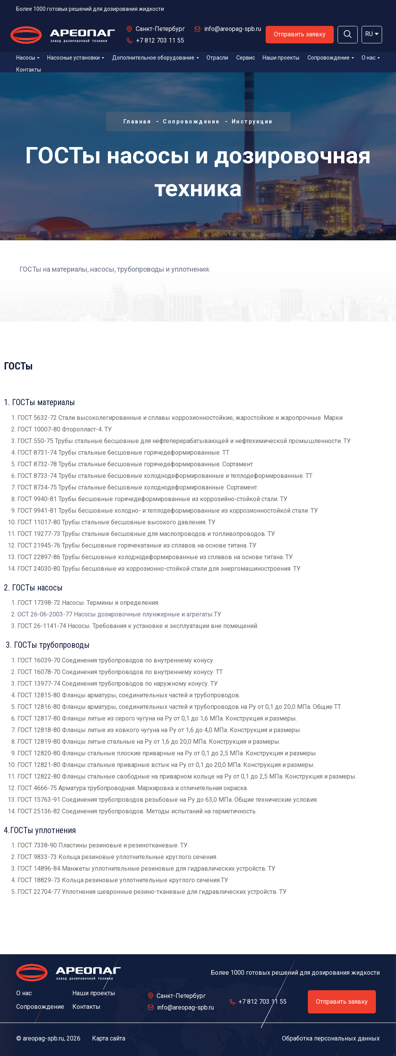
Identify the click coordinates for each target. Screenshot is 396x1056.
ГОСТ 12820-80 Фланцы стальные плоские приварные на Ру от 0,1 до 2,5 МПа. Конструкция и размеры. (167, 753)
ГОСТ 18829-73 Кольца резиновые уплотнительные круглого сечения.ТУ (122, 880)
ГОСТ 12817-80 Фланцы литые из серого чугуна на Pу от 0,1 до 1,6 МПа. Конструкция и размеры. (157, 718)
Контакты (28, 70)
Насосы (27, 58)
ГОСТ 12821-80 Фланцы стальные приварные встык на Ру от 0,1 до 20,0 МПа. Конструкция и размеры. (166, 764)
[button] (348, 34)
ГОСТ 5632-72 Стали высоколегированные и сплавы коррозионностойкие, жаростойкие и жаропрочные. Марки (180, 417)
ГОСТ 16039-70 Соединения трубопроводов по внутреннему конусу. (115, 660)
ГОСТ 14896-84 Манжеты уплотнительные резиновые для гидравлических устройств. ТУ (146, 868)
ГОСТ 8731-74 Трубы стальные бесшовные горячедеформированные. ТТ (123, 452)
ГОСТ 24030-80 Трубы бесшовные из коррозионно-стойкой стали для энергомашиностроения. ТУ (158, 568)
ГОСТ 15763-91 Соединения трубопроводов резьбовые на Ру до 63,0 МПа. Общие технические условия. (167, 799)
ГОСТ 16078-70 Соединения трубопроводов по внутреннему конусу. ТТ (120, 672)
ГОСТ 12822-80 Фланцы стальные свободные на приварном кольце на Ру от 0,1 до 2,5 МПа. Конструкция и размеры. (187, 776)
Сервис (245, 58)
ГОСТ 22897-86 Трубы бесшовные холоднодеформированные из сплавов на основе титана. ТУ (155, 557)
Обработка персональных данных (331, 1038)
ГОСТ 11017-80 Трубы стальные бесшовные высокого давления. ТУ (116, 522)
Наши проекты (281, 58)
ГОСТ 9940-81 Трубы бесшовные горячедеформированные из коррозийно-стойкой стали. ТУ (152, 499)
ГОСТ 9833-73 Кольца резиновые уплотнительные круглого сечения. (117, 857)
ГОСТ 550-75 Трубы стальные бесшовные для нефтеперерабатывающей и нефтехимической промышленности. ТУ (184, 441)
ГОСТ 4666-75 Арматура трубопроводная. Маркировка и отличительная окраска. (132, 788)
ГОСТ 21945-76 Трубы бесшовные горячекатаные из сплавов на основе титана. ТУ (136, 545)
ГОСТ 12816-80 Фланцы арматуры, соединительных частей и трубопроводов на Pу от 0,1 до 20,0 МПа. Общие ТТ (179, 706)
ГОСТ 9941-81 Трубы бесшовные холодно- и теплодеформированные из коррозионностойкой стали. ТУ (167, 510)
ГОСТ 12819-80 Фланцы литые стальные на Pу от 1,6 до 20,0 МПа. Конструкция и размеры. (148, 741)
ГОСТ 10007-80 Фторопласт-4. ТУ (64, 429)
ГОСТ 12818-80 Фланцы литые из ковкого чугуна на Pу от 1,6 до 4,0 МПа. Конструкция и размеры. (159, 730)
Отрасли (217, 58)
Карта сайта (108, 1038)
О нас (371, 58)
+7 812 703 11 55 (160, 40)
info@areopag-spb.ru (232, 29)
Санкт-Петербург (160, 29)
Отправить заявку (300, 34)
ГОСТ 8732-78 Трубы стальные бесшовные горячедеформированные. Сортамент (135, 464)
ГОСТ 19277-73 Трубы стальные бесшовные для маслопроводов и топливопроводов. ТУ (146, 533)
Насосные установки (75, 58)
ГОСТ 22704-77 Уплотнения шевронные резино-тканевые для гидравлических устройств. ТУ (152, 891)
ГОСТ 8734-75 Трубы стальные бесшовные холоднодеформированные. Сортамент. (137, 487)
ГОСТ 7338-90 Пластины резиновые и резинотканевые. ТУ (102, 845)
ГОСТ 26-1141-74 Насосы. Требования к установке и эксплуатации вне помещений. (137, 626)
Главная (137, 121)
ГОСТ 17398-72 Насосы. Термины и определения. (88, 602)
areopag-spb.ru (43, 1038)
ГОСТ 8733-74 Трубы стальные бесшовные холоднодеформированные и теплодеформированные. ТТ (164, 475)
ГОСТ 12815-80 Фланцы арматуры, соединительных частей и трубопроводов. (128, 695)
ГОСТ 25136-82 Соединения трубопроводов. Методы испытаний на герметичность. (137, 811)
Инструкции (252, 121)
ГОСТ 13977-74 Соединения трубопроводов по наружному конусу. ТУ (117, 683)
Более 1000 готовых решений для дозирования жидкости (90, 9)
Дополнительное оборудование (155, 58)
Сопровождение (330, 58)
